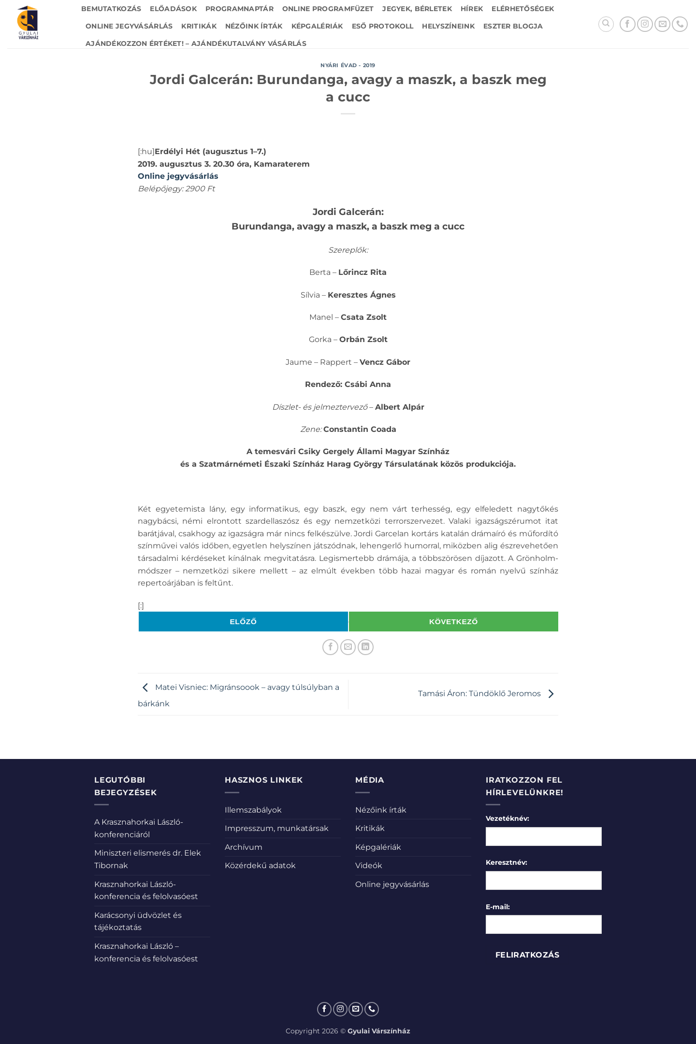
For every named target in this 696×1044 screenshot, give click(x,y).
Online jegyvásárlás (129, 26)
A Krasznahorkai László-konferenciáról (138, 828)
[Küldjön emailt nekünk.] (662, 24)
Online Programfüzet (328, 8)
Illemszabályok (253, 810)
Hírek (472, 8)
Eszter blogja (513, 26)
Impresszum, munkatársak (277, 828)
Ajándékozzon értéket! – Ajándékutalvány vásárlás (196, 43)
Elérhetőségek (523, 8)
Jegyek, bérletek (417, 8)
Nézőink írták (254, 26)
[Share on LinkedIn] (366, 647)
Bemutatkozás (111, 8)
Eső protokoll (383, 26)
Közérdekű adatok (260, 865)
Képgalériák (317, 26)
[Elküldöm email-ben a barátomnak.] (348, 647)
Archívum (243, 847)
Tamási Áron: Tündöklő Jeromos (488, 694)
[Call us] (680, 24)
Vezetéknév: (507, 818)
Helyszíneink (448, 26)
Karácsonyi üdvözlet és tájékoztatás (138, 921)
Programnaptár (239, 8)
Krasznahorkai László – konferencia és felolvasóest (146, 952)
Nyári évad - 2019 (348, 65)
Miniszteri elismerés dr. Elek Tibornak (147, 859)
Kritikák (198, 26)
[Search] (606, 24)
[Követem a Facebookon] (628, 24)
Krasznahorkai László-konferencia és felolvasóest (146, 890)
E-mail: (498, 906)
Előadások (173, 8)
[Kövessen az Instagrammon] (645, 24)
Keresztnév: (506, 862)
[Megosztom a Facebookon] (330, 647)
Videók (368, 865)
